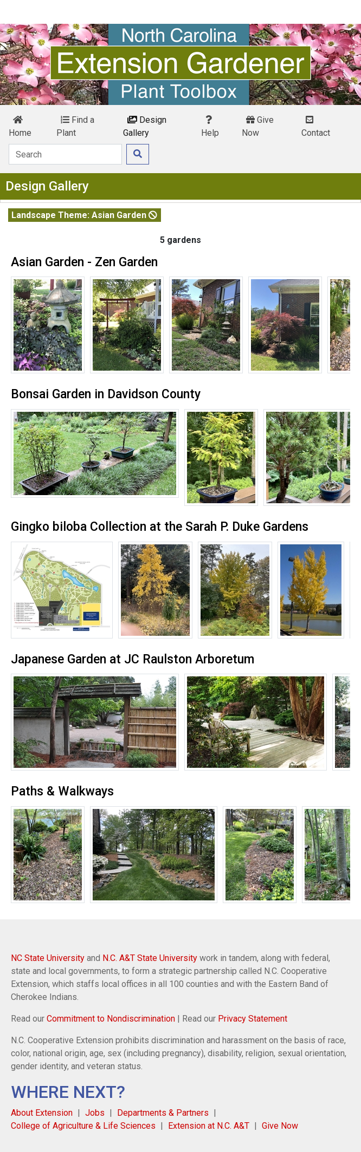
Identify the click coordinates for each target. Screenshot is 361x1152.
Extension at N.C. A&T (208, 1126)
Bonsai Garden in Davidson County (106, 394)
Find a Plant (75, 126)
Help (210, 126)
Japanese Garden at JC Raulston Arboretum (132, 659)
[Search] (65, 154)
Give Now (258, 126)
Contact (315, 126)
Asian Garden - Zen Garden (84, 262)
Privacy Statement (252, 1018)
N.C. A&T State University (149, 958)
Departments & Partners (163, 1113)
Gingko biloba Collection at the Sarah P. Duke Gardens (159, 526)
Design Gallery (144, 126)
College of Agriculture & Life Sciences (83, 1126)
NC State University (48, 958)
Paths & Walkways (62, 791)
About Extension (42, 1113)
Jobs (95, 1113)
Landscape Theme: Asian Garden (84, 215)
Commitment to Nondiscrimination (111, 1018)
